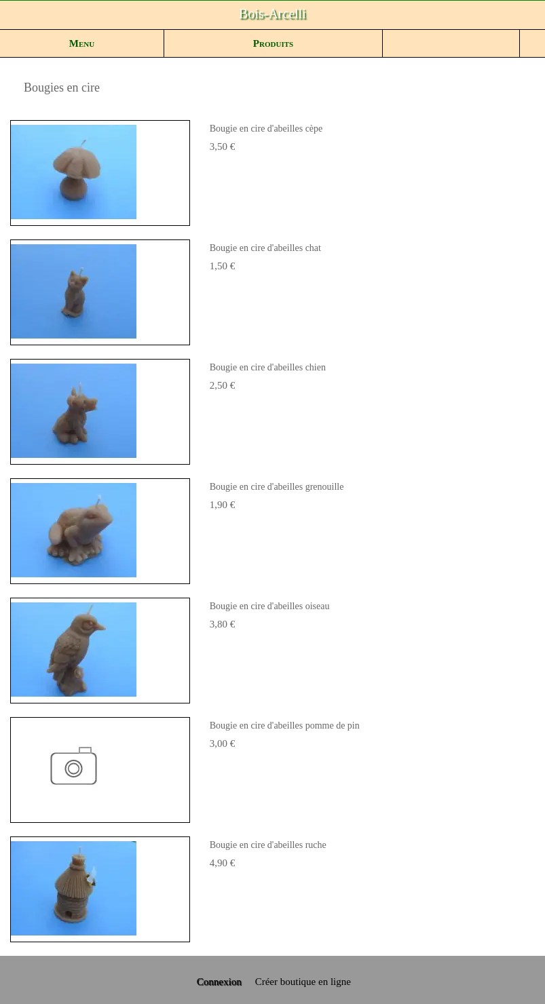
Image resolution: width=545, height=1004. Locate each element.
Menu (81, 43)
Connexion (218, 981)
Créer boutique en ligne (303, 981)
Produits (273, 43)
